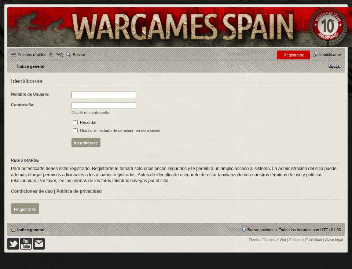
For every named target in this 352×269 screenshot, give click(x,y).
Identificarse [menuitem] (330, 54)
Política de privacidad (79, 191)
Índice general (30, 230)
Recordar (84, 122)
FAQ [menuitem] (59, 54)
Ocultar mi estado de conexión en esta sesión (117, 130)
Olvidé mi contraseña (90, 112)
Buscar (79, 54)
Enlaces (295, 240)
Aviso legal (334, 240)
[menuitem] (335, 66)
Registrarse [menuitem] (293, 55)
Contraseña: (22, 105)
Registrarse (25, 209)
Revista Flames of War (267, 240)
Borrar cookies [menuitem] (260, 230)
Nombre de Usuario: (30, 94)
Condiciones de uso (32, 191)
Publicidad (313, 240)
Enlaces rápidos (32, 54)
